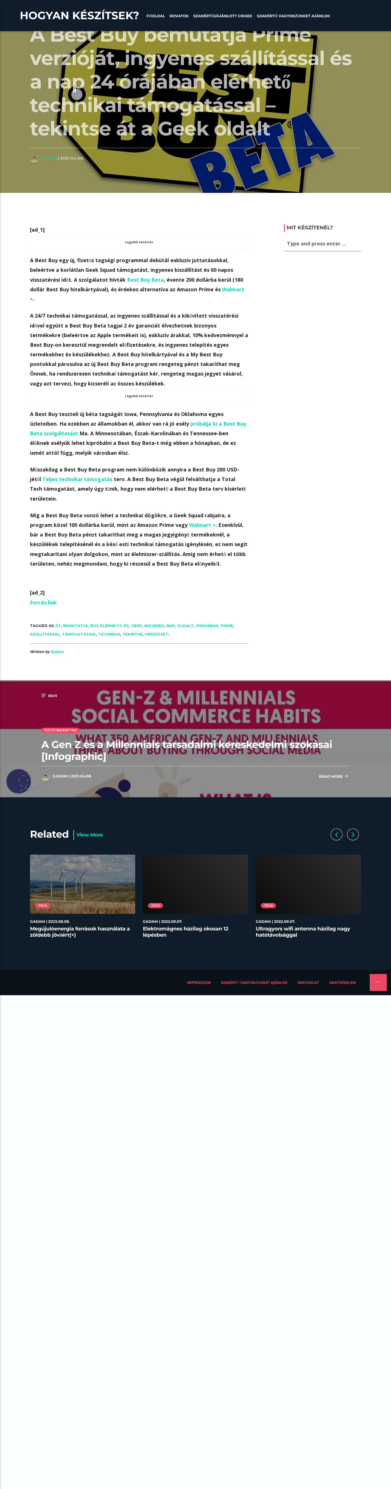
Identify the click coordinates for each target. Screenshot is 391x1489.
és (126, 625)
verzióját (156, 634)
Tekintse (133, 634)
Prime (226, 625)
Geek (136, 625)
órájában (207, 625)
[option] (82, 899)
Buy (94, 625)
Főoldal (156, 16)
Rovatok (179, 16)
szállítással (45, 634)
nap (170, 625)
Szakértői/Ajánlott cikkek (222, 16)
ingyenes (154, 625)
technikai (109, 634)
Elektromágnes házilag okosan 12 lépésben (185, 932)
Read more (333, 776)
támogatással (79, 634)
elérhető (110, 625)
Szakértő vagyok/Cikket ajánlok (293, 16)
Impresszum (199, 982)
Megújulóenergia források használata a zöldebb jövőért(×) (80, 932)
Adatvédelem (342, 982)
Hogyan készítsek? (79, 15)
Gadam (49, 158)
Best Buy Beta (145, 279)
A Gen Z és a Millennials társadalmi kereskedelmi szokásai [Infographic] (186, 750)
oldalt (185, 625)
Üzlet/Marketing (60, 730)
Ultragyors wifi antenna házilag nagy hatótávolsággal (303, 932)
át (58, 625)
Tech (42, 905)
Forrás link (43, 602)
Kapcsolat (308, 982)
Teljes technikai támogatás (77, 479)
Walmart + (202, 525)
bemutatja (75, 625)
